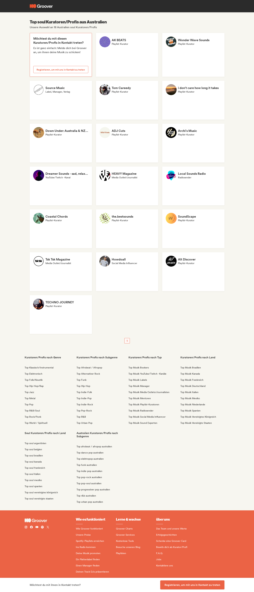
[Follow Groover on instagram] (26, 527)
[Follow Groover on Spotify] (42, 527)
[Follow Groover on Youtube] (37, 527)
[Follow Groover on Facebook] (31, 527)
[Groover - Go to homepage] (50, 520)
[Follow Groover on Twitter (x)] (47, 527)
